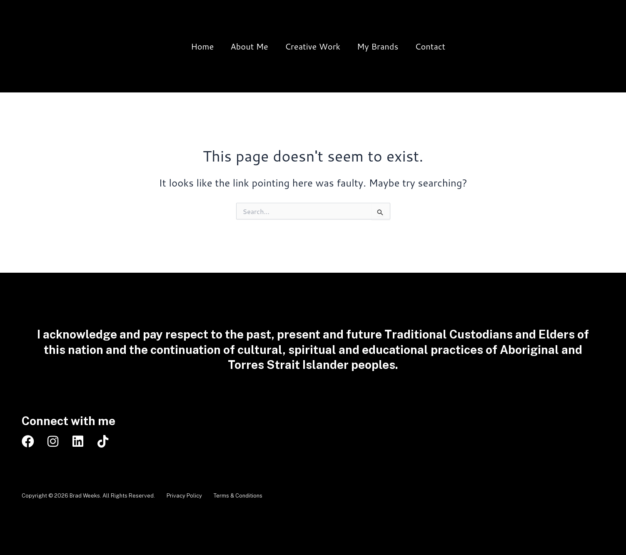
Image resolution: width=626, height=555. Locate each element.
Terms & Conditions (250, 496)
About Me (249, 46)
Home (202, 46)
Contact (430, 46)
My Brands (377, 46)
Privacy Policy (190, 496)
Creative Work (312, 46)
